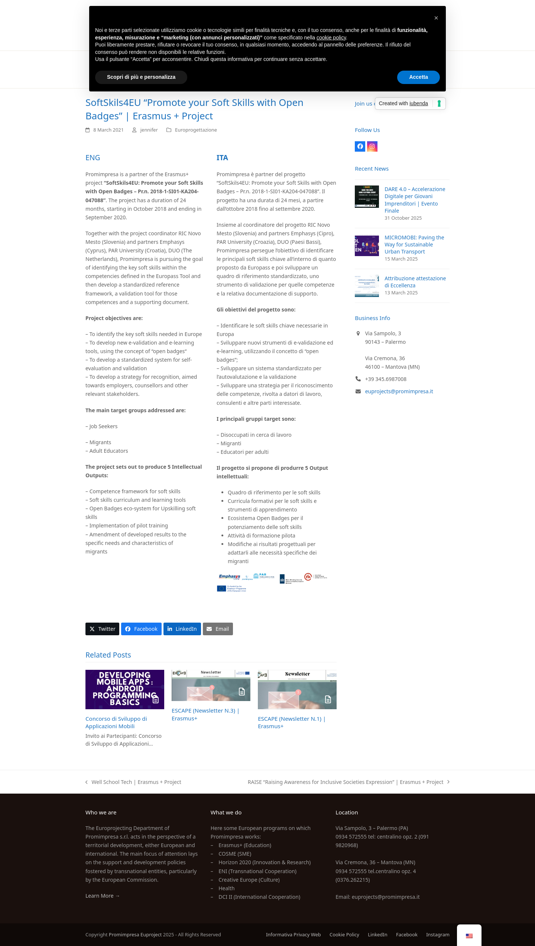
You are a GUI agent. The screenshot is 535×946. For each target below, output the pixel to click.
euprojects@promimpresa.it (399, 391)
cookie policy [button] (331, 38)
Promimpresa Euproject (135, 934)
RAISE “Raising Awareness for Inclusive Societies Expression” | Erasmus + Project (349, 782)
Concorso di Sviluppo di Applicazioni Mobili (116, 722)
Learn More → (102, 895)
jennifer (149, 129)
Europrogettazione (196, 129)
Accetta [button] (418, 77)
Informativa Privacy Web (293, 934)
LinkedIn (378, 934)
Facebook (407, 934)
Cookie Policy (344, 934)
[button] (102, 629)
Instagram (438, 934)
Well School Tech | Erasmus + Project (133, 782)
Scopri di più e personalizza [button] (141, 77)
